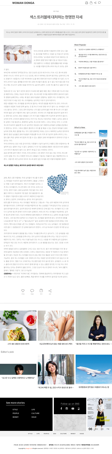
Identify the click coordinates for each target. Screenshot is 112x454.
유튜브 (73, 408)
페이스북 (61, 408)
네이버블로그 (78, 408)
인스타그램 (67, 408)
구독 (102, 429)
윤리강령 (26, 445)
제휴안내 (73, 445)
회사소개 (56, 445)
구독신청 (16, 445)
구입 (107, 429)
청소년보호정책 (95, 445)
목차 (96, 429)
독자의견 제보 (32, 445)
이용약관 (78, 445)
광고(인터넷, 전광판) (65, 445)
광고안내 (21, 445)
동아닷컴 (51, 445)
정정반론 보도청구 (41, 445)
